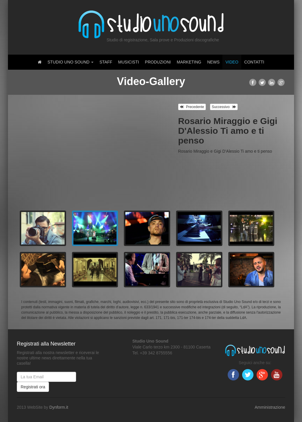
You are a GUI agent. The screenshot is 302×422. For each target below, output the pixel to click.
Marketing (189, 62)
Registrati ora (33, 386)
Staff (105, 62)
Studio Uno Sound (70, 62)
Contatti (254, 62)
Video (231, 62)
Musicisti (128, 62)
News (213, 62)
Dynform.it (58, 407)
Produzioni (158, 62)
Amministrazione (270, 407)
